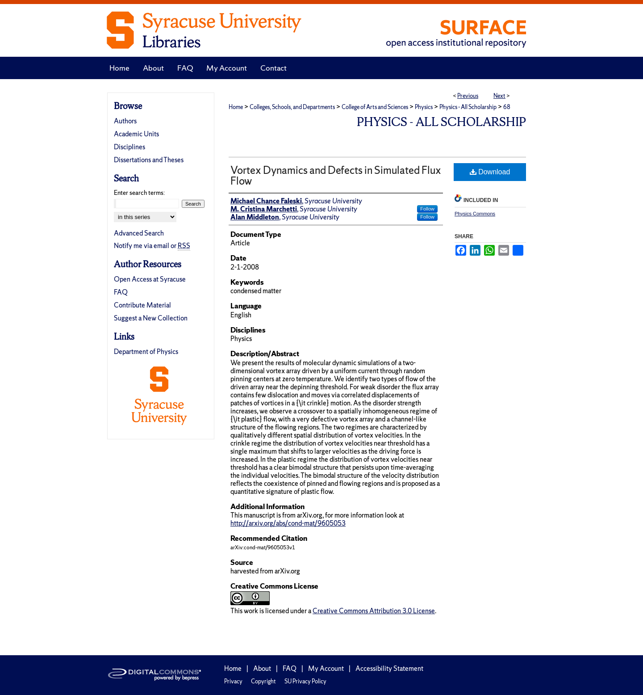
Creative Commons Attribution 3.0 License (374, 610)
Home (236, 107)
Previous (467, 96)
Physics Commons (475, 213)
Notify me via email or (152, 245)
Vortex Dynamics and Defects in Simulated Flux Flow (335, 175)
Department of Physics (146, 351)
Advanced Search (139, 233)
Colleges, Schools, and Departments (292, 107)
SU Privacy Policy (305, 681)
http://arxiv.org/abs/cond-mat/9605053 (288, 523)
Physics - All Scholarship (468, 107)
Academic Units (136, 134)
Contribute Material (142, 305)
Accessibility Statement (389, 668)
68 (506, 107)
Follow (427, 208)
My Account (326, 668)
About (262, 668)
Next (499, 96)
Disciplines (129, 147)
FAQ (121, 292)
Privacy (233, 681)
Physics (424, 107)
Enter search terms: (139, 193)
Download (490, 172)
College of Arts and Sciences (375, 107)
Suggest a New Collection (151, 318)
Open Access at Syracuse (150, 279)
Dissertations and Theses (149, 159)
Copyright (263, 681)
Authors (125, 121)
